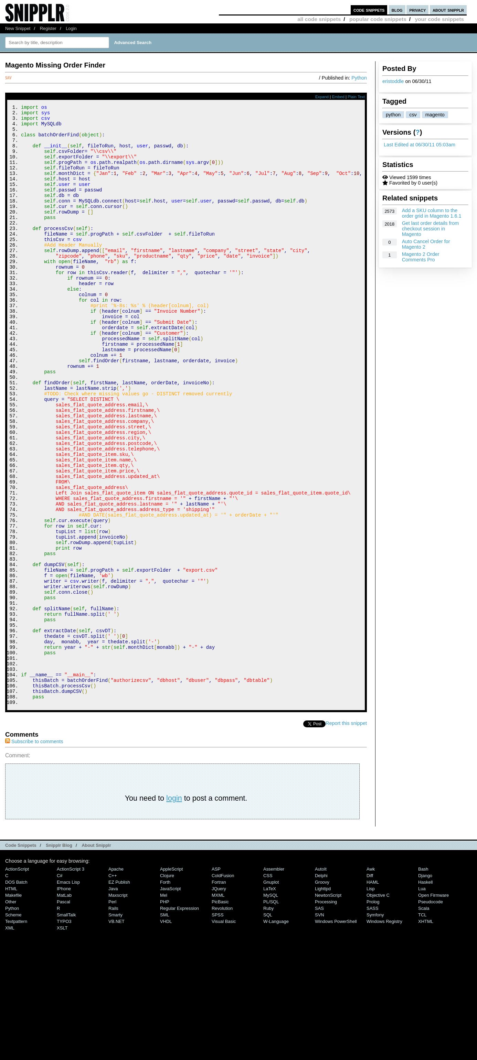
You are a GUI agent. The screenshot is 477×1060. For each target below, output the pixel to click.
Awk (371, 981)
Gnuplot (271, 994)
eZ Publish (119, 994)
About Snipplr (96, 957)
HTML (11, 1001)
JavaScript (170, 1001)
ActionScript (17, 981)
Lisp (371, 1001)
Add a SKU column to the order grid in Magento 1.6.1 (432, 213)
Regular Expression (179, 1020)
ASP (216, 981)
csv (413, 114)
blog (397, 10)
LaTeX (269, 1001)
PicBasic (220, 1014)
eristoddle (393, 81)
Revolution (222, 1020)
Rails (113, 1020)
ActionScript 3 (70, 981)
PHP (164, 1014)
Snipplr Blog (59, 957)
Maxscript (117, 1007)
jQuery (219, 1001)
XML (9, 1040)
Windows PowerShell (336, 1034)
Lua (422, 1001)
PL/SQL (271, 1014)
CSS (268, 988)
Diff (370, 988)
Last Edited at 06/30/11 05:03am (419, 144)
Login (71, 28)
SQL (267, 1027)
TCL (422, 1027)
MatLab (64, 1007)
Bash (423, 981)
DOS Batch (16, 994)
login (174, 910)
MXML (218, 1007)
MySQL (270, 1007)
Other (10, 1014)
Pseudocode (430, 1014)
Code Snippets (20, 957)
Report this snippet (346, 836)
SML (164, 1027)
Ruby (268, 1020)
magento (435, 114)
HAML (373, 994)
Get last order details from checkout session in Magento (430, 228)
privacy (417, 10)
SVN (319, 1027)
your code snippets (439, 19)
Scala (423, 1020)
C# (60, 988)
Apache (116, 981)
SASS (373, 1020)
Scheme (13, 1027)
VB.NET (116, 1034)
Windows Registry (384, 1034)
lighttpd (323, 1001)
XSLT (62, 1040)
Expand (322, 97)
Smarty (115, 1027)
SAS (319, 1020)
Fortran (219, 994)
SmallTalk (66, 1027)
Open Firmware (433, 1007)
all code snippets (319, 19)
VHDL (166, 1034)
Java (113, 1001)
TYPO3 (64, 1034)
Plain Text (356, 97)
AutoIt (321, 981)
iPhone (64, 1001)
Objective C (378, 1007)
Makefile (13, 1007)
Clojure (167, 988)
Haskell (425, 994)
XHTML (425, 1034)
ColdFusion (223, 988)
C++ (112, 988)
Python (359, 78)
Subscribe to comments (34, 854)
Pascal (63, 1014)
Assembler (273, 981)
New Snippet (17, 28)
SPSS (218, 1027)
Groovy (322, 994)
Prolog (373, 1014)
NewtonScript (328, 1007)
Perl (112, 1014)
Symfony (375, 1027)
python (393, 114)
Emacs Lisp (68, 994)
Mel (163, 1007)
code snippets (369, 10)
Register (48, 28)
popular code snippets (377, 19)
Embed (338, 97)
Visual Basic (224, 1034)
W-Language (276, 1034)
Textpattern (16, 1034)
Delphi (321, 988)
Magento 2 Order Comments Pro (420, 256)
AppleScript (171, 981)
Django (425, 988)
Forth (165, 994)
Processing (326, 1014)
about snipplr (448, 10)
